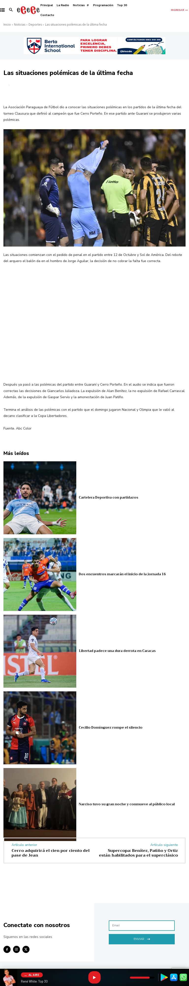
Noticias (19, 24)
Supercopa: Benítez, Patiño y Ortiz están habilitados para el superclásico (138, 853)
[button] (11, 10)
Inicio (7, 24)
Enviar (142, 938)
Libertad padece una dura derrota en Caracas (117, 651)
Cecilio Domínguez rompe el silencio (110, 728)
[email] (142, 925)
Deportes (35, 24)
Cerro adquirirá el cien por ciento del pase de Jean (51, 853)
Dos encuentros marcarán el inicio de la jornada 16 (122, 574)
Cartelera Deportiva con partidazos (108, 498)
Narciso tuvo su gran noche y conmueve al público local (126, 804)
